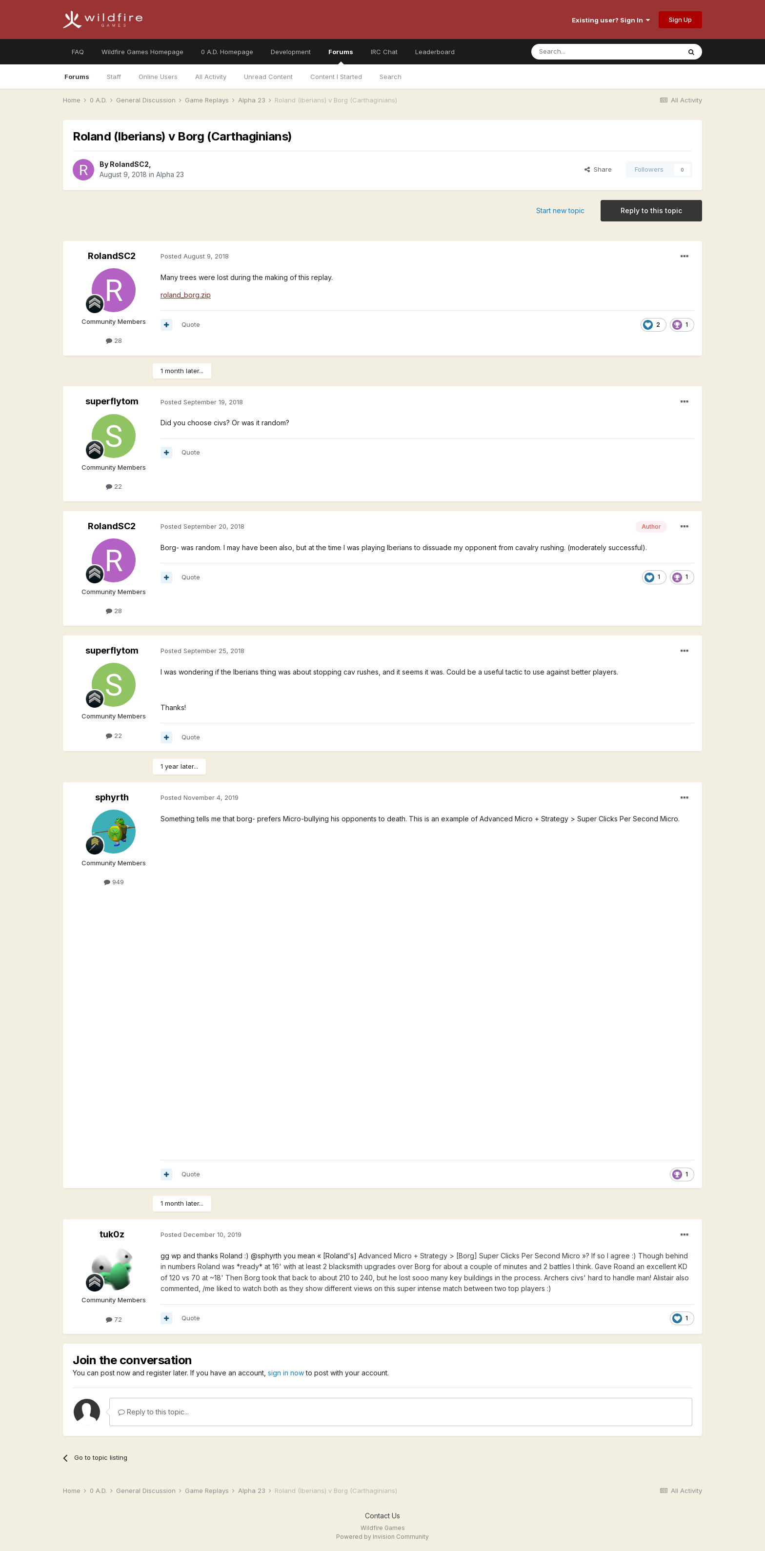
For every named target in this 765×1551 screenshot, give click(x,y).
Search (391, 76)
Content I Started (336, 76)
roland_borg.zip (186, 295)
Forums (340, 56)
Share (598, 169)
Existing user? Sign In (611, 20)
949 (114, 882)
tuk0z (112, 1234)
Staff (114, 76)
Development (291, 52)
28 (114, 340)
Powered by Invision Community (382, 1536)
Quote (190, 324)
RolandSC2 (129, 164)
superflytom (112, 401)
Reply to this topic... (153, 1412)
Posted (195, 256)
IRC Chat (384, 52)
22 (114, 486)
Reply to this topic (651, 210)
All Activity (210, 76)
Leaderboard (435, 52)
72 (114, 1319)
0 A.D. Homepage (227, 52)
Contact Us (382, 1515)
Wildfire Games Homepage (142, 52)
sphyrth (112, 797)
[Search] (581, 52)
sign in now (286, 1373)
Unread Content (268, 76)
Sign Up (680, 19)
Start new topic (560, 210)
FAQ (78, 52)
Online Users (158, 76)
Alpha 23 (170, 174)
